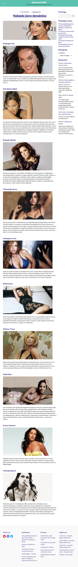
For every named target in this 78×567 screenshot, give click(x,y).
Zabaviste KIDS (39, 2)
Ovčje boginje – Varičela (29, 554)
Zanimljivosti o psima (47, 547)
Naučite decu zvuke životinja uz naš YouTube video (65, 36)
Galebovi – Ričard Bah (65, 555)
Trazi (73, 16)
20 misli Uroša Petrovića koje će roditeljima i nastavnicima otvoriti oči (29, 558)
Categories (61, 53)
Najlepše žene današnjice (29, 15)
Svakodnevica (36, 12)
